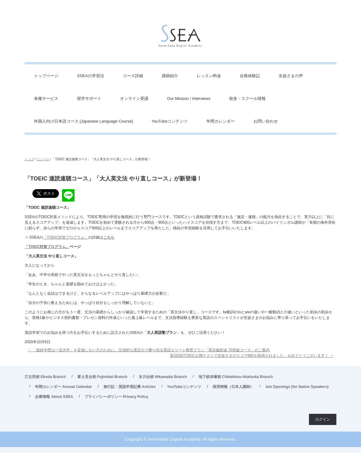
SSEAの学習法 (90, 75)
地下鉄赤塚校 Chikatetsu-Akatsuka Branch (236, 377)
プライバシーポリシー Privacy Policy (116, 397)
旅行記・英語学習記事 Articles (129, 387)
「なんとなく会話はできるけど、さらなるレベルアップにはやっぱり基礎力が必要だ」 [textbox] (98, 293)
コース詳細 (133, 75)
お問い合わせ (265, 121)
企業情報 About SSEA (54, 397)
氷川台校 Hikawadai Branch (163, 377)
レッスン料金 (209, 75)
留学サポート (89, 98)
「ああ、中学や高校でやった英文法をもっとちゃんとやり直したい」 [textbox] (83, 275)
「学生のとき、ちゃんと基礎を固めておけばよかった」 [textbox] (71, 284)
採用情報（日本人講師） (233, 387)
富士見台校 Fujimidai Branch (102, 377)
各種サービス (46, 98)
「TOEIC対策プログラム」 (65, 237)
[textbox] (180, 207)
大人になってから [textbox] (40, 265)
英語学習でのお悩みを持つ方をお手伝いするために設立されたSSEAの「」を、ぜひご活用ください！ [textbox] (125, 332)
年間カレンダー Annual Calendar (63, 387)
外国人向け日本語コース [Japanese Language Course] (83, 121)
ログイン (322, 419)
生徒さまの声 (291, 75)
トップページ (46, 75)
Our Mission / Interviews (188, 98)
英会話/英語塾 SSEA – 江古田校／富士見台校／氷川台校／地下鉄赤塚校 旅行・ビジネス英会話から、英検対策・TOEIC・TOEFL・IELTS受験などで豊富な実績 (180, 37)
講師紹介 (170, 75)
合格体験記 (250, 75)
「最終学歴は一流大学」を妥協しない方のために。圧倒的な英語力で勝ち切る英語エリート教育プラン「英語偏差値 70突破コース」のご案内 (149, 350)
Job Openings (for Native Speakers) (297, 387)
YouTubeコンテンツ (170, 121)
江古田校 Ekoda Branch (45, 377)
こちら (108, 237)
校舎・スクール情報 (247, 98)
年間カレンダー (220, 121)
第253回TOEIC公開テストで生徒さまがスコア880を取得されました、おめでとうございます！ (251, 355)
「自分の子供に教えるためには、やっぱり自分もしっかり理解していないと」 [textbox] (90, 303)
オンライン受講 (134, 98)
